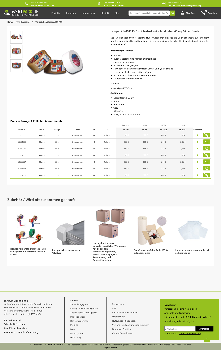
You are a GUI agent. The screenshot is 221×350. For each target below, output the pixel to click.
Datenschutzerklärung (190, 333)
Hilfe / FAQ (75, 337)
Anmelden (204, 329)
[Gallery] (110, 236)
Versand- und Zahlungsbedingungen (130, 324)
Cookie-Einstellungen (122, 333)
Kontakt (74, 325)
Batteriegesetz (77, 316)
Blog (72, 329)
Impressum (118, 304)
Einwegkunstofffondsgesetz (84, 308)
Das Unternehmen (79, 320)
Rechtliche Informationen (125, 312)
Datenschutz (118, 316)
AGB (114, 308)
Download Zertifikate (122, 329)
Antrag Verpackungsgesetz (83, 312)
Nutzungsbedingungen (124, 320)
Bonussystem (76, 333)
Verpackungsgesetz (80, 304)
